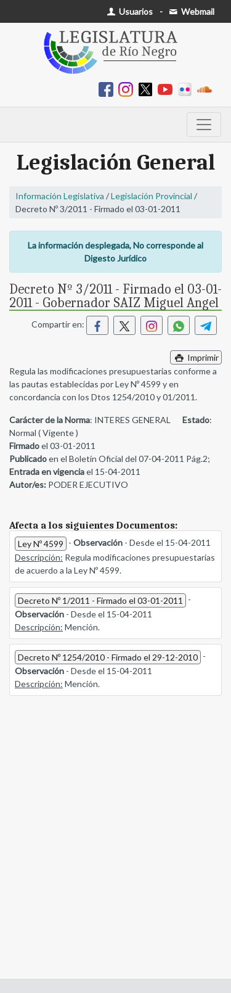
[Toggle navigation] (204, 124)
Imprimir (196, 357)
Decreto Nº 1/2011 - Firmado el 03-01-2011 (100, 600)
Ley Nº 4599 (40, 543)
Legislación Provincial (151, 196)
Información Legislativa (59, 196)
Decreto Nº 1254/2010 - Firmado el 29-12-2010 (108, 657)
